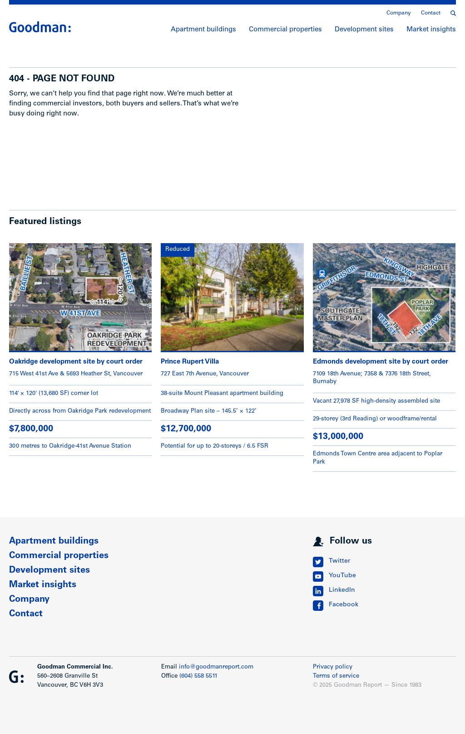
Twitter (339, 561)
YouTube (342, 576)
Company (398, 13)
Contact (430, 13)
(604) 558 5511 (198, 676)
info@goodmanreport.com (216, 667)
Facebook (343, 605)
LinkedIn (342, 590)
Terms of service (336, 676)
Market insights (431, 29)
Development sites (364, 29)
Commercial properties (285, 29)
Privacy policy (332, 667)
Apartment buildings (203, 29)
